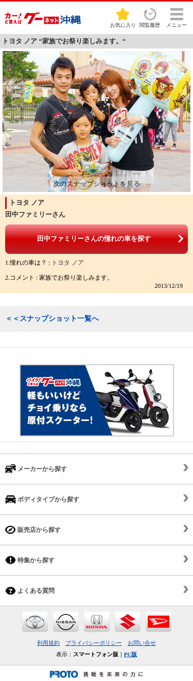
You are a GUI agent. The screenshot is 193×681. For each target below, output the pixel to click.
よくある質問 (30, 590)
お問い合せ (142, 643)
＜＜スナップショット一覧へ (52, 318)
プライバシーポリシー (93, 643)
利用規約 (48, 643)
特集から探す (30, 560)
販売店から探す (33, 529)
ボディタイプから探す (42, 499)
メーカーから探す (36, 468)
